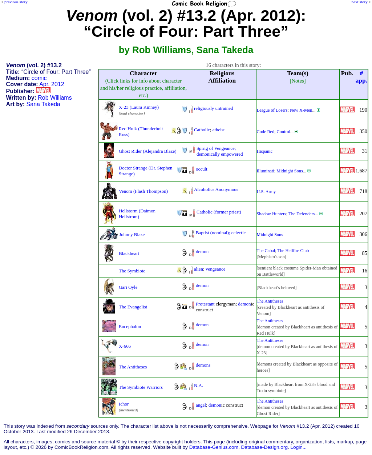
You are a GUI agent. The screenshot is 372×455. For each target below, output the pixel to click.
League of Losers (272, 110)
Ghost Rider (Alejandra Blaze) (148, 151)
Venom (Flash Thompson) (143, 191)
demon (202, 251)
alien (198, 269)
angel (201, 405)
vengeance (216, 269)
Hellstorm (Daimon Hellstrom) (137, 213)
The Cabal (266, 250)
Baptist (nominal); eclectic (221, 232)
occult (201, 169)
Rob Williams (55, 98)
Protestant (205, 304)
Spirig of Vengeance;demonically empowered (220, 151)
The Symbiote (132, 271)
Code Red (266, 131)
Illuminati (265, 170)
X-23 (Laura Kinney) (139, 107)
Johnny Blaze (132, 234)
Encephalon (130, 326)
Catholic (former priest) (219, 212)
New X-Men (301, 110)
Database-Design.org (264, 447)
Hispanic (265, 151)
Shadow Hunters (271, 213)
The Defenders (301, 213)
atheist (219, 129)
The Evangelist (133, 307)
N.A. (198, 385)
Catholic (202, 129)
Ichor (124, 404)
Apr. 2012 (51, 84)
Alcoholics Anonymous (216, 189)
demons (203, 365)
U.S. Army (266, 191)
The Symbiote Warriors (141, 387)
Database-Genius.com (213, 447)
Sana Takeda (43, 104)
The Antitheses (270, 301)
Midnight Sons (289, 170)
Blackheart (129, 253)
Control (283, 131)
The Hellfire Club (293, 250)
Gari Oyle (128, 287)
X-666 (125, 346)
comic (39, 78)
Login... (299, 447)
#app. (361, 77)
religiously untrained (213, 108)
